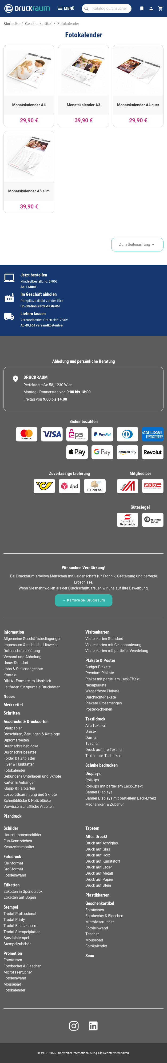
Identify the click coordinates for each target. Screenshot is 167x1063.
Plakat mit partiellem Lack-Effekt (112, 679)
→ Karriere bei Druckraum (83, 600)
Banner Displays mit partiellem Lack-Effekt (120, 798)
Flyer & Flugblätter (19, 764)
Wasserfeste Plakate (102, 691)
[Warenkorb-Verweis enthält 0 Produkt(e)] (160, 8)
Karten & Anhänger (19, 782)
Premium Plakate (99, 673)
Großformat (13, 869)
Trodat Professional (20, 913)
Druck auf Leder (98, 867)
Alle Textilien (95, 725)
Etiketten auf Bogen (20, 897)
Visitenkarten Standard (104, 638)
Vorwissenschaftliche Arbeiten (29, 806)
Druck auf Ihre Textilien (104, 749)
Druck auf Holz (97, 855)
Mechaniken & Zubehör (104, 804)
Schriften (12, 713)
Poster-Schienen (98, 709)
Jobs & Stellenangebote (23, 669)
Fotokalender (14, 770)
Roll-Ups (92, 780)
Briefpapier (13, 728)
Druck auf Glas (97, 849)
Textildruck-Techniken (103, 756)
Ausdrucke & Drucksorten (26, 721)
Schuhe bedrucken (101, 765)
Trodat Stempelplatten (22, 932)
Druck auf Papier (99, 879)
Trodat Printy (14, 919)
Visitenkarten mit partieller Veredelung (116, 650)
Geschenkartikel (99, 903)
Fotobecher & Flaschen (22, 966)
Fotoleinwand (15, 875)
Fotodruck (12, 856)
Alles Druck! (96, 836)
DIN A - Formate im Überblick (27, 681)
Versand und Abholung (22, 657)
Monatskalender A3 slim (29, 191)
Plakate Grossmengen (103, 703)
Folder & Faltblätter (19, 758)
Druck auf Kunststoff (102, 861)
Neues (9, 696)
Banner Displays (98, 792)
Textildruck (95, 719)
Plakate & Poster (100, 660)
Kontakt (10, 675)
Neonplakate (95, 685)
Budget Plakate (98, 667)
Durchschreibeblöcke (21, 746)
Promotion (13, 953)
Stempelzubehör (17, 944)
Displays (93, 773)
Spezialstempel (16, 938)
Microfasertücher (18, 972)
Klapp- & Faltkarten (19, 788)
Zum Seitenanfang (137, 244)
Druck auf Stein (98, 885)
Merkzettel (13, 704)
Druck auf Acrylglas (101, 843)
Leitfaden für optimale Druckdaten (32, 687)
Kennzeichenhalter (19, 847)
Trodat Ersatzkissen (20, 925)
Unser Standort (16, 663)
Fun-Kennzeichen (18, 841)
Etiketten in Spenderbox (23, 891)
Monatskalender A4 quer (138, 105)
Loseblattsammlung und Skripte (30, 794)
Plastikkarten (97, 895)
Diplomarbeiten (16, 740)
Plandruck (12, 816)
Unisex (90, 731)
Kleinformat (13, 863)
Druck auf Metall (99, 873)
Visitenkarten (97, 632)
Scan (89, 955)
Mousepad (12, 984)
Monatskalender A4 (29, 105)
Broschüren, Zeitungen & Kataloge (32, 734)
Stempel (11, 907)
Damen (91, 737)
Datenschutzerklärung (22, 650)
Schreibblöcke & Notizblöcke (27, 800)
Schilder (11, 828)
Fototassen (13, 960)
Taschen (92, 743)
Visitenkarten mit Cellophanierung (113, 645)
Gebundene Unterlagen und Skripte (32, 776)
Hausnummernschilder (22, 835)
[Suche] (106, 8)
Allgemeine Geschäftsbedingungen (32, 638)
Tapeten (92, 828)
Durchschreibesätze (20, 752)
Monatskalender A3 (83, 105)
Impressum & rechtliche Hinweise (31, 645)
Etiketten (12, 885)
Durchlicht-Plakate (100, 697)
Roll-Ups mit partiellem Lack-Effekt (114, 786)
